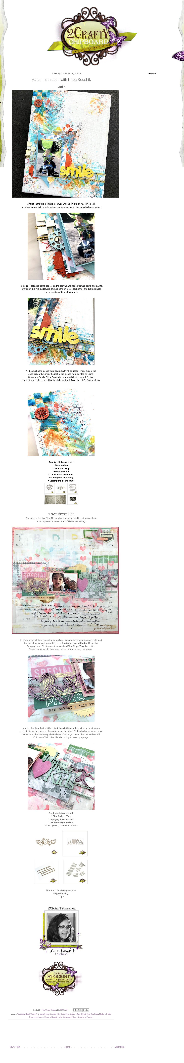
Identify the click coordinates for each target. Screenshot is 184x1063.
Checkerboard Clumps (47, 1014)
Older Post (119, 1047)
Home (67, 1047)
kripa (96, 1014)
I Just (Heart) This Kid (84, 1014)
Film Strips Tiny (63, 1014)
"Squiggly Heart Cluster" (27, 1014)
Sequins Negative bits (53, 1017)
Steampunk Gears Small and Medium (78, 1017)
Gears (72, 1014)
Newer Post (15, 1047)
